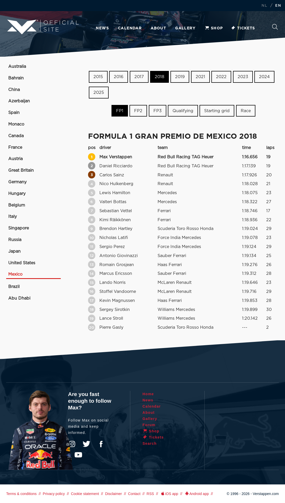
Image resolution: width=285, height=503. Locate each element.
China (14, 90)
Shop (213, 28)
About (158, 28)
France (15, 147)
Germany (17, 182)
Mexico (15, 274)
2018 (159, 77)
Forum (149, 425)
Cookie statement (85, 494)
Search (275, 27)
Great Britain (21, 170)
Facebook (101, 444)
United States (21, 263)
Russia (14, 240)
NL (264, 5)
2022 (221, 77)
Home (148, 394)
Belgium (16, 205)
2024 (264, 77)
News (102, 28)
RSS (150, 494)
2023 (243, 77)
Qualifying (182, 111)
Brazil (14, 287)
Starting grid (217, 111)
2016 (118, 77)
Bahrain (16, 78)
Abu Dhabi (19, 298)
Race (246, 111)
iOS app (169, 494)
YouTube (78, 455)
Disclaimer (113, 494)
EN (278, 5)
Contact (134, 494)
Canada (16, 136)
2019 (180, 77)
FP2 (138, 111)
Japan (14, 251)
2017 (139, 77)
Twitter (86, 444)
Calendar (130, 28)
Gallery (185, 28)
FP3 (157, 111)
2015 (98, 77)
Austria (15, 159)
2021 (200, 77)
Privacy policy (54, 494)
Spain (14, 113)
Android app (196, 494)
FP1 (119, 111)
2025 (98, 92)
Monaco (16, 124)
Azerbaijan (19, 101)
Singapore (18, 228)
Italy (12, 217)
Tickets (243, 28)
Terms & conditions (21, 494)
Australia (17, 66)
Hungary (16, 194)
